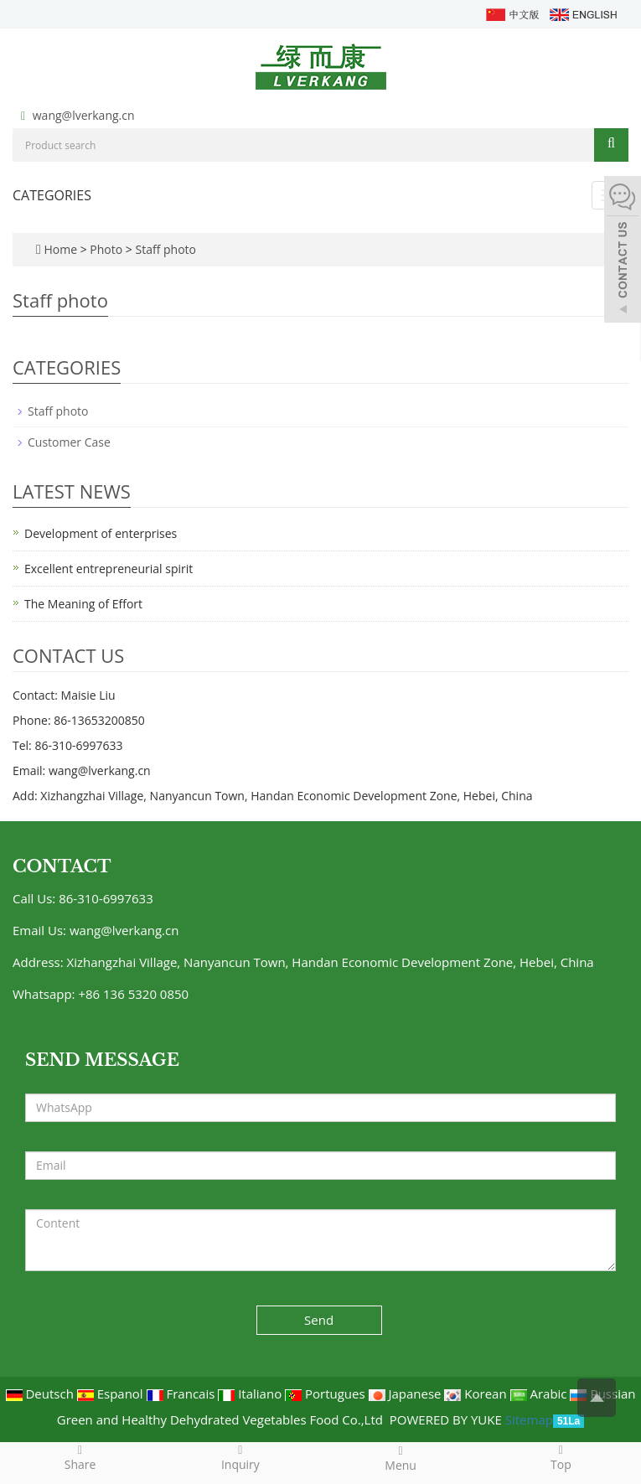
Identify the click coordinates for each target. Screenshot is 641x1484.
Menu (401, 1458)
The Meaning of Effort (83, 604)
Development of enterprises (100, 533)
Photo (107, 249)
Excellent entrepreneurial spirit (108, 569)
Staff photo (164, 249)
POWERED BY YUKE (447, 1419)
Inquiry (240, 1457)
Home (60, 249)
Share (80, 1457)
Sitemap (529, 1419)
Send (318, 1319)
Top (561, 1457)
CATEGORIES (52, 195)
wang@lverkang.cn (84, 115)
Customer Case (69, 442)
